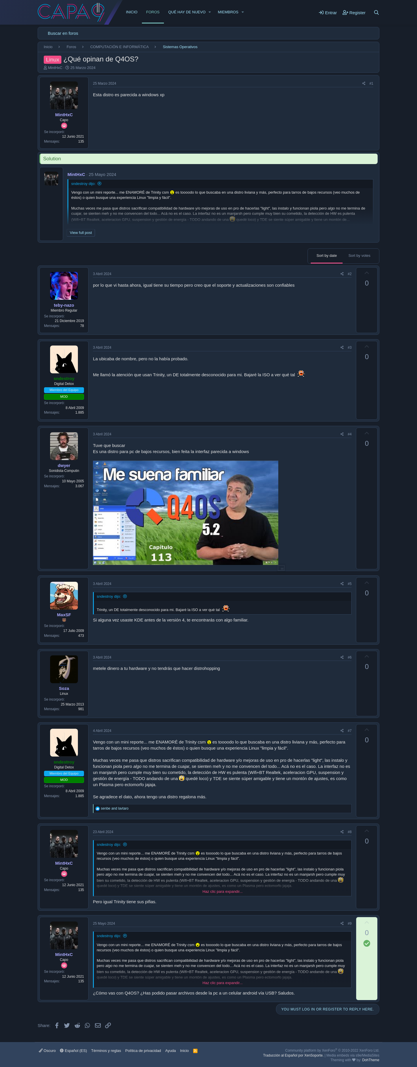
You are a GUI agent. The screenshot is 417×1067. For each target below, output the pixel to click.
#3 (350, 348)
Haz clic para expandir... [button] (222, 891)
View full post (81, 232)
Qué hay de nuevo (187, 12)
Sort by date (327, 255)
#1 (371, 83)
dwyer (64, 465)
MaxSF (64, 614)
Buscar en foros (63, 33)
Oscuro (47, 1050)
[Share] (363, 83)
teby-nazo (64, 305)
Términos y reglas (106, 1050)
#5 (350, 584)
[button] (210, 12)
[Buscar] (376, 12)
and (114, 808)
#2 (350, 274)
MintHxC (55, 68)
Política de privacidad (143, 1050)
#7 (350, 731)
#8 (350, 832)
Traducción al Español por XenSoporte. (293, 1055)
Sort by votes (359, 255)
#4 (350, 434)
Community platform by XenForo (332, 1050)
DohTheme (370, 1060)
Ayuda (170, 1050)
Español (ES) (73, 1050)
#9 (350, 923)
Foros (153, 12)
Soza (64, 688)
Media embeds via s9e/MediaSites (352, 1055)
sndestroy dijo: (83, 183)
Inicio (132, 12)
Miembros (228, 12)
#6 (350, 657)
